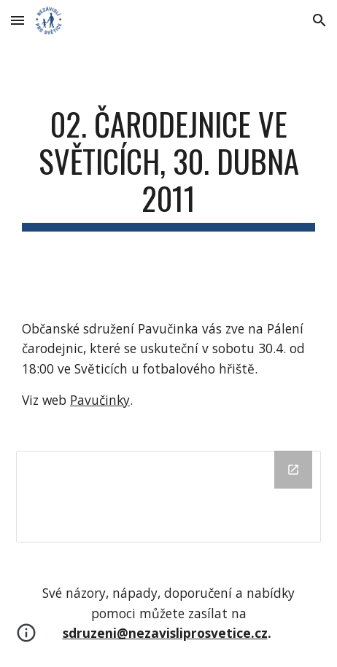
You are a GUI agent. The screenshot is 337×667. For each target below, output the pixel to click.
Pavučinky (100, 400)
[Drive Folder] (168, 496)
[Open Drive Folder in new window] (293, 470)
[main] (168, 168)
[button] (17, 20)
